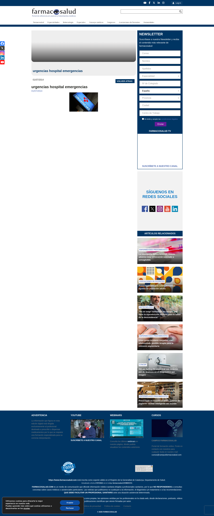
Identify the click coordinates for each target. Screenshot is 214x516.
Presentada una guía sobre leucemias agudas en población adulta (157, 287)
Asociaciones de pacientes (151, 281)
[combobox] (160, 76)
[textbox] (159, 76)
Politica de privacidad (92, 506)
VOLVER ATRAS (125, 81)
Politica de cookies (112, 506)
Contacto (127, 506)
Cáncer (142, 365)
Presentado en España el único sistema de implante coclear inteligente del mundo (159, 402)
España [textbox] (146, 91)
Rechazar (69, 508)
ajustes (26, 508)
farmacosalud (110, 512)
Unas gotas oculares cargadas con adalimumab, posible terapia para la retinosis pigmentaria (156, 343)
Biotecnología (146, 307)
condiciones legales (169, 119)
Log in (178, 3)
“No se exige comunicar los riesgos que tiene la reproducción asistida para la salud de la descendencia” (160, 314)
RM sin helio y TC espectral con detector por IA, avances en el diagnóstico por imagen (158, 372)
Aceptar (69, 502)
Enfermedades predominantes (153, 250)
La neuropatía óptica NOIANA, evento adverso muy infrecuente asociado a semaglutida (157, 257)
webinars (131, 441)
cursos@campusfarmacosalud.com (167, 455)
